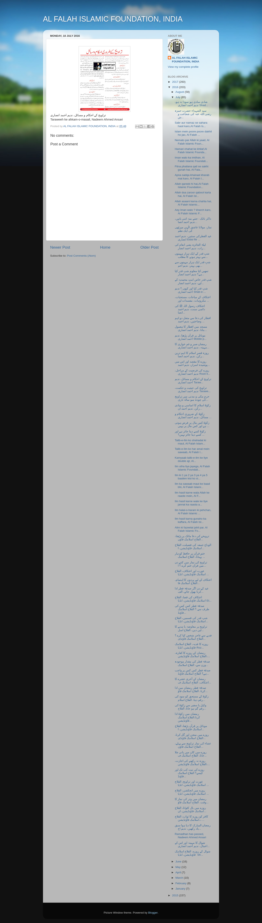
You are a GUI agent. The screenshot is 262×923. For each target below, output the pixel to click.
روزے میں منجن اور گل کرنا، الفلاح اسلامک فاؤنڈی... (192, 736)
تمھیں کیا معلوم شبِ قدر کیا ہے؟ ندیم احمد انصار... (192, 273)
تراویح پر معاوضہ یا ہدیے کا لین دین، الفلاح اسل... (191, 628)
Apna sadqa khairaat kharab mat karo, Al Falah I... (192, 176)
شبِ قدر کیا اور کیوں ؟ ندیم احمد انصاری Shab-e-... (191, 290)
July (178, 97)
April (178, 872)
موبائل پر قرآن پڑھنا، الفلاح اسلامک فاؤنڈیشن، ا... (191, 727)
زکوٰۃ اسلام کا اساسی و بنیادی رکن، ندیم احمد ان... (193, 407)
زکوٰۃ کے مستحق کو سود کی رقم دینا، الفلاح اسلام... (192, 698)
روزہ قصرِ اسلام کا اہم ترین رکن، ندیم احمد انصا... (192, 354)
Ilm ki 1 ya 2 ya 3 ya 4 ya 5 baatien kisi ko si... (191, 477)
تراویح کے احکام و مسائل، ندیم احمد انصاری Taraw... (193, 381)
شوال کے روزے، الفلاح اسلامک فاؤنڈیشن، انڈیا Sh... (192, 853)
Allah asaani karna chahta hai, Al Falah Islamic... (193, 203)
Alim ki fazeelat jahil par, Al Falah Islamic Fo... (191, 529)
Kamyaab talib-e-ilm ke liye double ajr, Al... (191, 459)
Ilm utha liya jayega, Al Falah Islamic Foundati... (192, 468)
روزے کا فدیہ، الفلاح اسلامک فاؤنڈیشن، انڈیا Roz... (191, 646)
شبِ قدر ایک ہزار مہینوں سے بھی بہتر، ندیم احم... (193, 264)
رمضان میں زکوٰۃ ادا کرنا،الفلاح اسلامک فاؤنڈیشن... (187, 717)
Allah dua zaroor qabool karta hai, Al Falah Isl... (193, 194)
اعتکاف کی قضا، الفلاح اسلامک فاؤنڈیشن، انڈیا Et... (193, 599)
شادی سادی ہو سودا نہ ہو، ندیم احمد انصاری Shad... (191, 103)
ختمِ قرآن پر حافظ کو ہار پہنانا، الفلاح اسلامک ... (190, 555)
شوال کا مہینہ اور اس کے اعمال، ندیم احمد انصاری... (192, 844)
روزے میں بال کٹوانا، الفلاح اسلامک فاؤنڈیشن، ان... (190, 809)
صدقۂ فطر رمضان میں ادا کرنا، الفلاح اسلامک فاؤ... (191, 689)
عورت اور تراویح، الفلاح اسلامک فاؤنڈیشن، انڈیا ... (192, 783)
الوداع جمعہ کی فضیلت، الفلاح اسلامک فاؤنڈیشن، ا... (193, 546)
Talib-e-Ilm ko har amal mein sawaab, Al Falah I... (192, 450)
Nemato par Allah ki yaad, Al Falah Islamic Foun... (192, 142)
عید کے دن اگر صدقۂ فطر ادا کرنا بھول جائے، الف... (192, 590)
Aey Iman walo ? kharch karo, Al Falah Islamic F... (193, 211)
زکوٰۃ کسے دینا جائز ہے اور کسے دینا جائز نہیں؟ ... (190, 433)
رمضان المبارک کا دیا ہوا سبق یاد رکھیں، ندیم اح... (193, 827)
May (178, 867)
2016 (175, 87)
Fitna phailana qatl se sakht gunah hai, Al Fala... (191, 168)
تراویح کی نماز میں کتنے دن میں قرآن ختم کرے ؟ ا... (191, 564)
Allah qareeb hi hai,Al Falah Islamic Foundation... (192, 185)
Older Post (149, 247)
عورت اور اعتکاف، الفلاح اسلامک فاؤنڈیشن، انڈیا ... (192, 572)
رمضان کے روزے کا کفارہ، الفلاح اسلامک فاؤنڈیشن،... (192, 654)
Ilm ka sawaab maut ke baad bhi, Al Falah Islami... (192, 485)
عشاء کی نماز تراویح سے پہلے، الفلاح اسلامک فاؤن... (193, 745)
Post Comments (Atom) (81, 255)
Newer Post (60, 247)
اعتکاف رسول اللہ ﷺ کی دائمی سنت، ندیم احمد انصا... (190, 309)
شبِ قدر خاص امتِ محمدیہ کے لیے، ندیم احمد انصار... (193, 281)
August (180, 91)
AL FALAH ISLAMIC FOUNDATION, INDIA (113, 19)
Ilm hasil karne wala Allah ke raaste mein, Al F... (192, 494)
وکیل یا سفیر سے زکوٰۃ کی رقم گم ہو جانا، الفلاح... (191, 707)
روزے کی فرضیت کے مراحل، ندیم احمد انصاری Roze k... (192, 372)
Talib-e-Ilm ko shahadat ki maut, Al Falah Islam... (190, 442)
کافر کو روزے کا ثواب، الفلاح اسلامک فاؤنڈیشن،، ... (191, 818)
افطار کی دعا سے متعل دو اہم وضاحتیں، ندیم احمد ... (193, 320)
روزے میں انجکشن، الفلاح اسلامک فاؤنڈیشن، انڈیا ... (192, 792)
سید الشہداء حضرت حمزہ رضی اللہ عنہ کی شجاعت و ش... (193, 114)
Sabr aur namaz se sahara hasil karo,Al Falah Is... (191, 124)
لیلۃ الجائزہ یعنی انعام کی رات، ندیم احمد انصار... (190, 246)
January (180, 888)
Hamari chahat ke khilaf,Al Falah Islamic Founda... (191, 150)
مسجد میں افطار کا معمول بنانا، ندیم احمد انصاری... (191, 328)
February (181, 883)
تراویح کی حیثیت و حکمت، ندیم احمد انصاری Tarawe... (193, 389)
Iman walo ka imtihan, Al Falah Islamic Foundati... (191, 159)
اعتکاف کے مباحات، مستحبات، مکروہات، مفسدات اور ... (193, 299)
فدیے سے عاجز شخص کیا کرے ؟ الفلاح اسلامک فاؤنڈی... (193, 637)
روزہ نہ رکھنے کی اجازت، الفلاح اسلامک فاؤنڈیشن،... (192, 762)
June (178, 861)
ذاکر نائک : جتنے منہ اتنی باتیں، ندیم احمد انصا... (193, 220)
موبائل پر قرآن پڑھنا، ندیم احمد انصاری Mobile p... (191, 337)
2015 (175, 895)
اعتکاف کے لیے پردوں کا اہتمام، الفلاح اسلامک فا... (193, 581)
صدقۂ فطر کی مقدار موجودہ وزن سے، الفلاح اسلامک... (192, 663)
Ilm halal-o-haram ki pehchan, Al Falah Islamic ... (193, 512)
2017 (175, 81)
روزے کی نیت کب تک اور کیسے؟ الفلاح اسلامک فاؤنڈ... (189, 773)
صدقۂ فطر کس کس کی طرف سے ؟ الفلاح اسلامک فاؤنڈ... (192, 609)
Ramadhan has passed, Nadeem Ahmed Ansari (190, 835)
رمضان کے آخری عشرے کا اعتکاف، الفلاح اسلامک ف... (193, 680)
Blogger (153, 912)
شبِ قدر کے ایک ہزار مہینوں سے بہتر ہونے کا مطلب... (192, 255)
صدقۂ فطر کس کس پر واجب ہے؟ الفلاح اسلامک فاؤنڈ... (193, 672)
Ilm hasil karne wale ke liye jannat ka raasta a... (191, 503)
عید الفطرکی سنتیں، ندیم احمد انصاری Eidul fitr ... (193, 238)
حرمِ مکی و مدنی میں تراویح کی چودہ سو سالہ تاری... (192, 398)
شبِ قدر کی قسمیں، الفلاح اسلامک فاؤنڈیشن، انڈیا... (191, 619)
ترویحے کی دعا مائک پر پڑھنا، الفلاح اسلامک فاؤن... (192, 538)
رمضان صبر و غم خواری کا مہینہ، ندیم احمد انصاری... (192, 346)
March (179, 877)
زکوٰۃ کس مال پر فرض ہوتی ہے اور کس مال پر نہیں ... (192, 424)
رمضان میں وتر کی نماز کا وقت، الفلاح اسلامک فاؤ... (192, 801)
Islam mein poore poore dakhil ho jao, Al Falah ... (193, 133)
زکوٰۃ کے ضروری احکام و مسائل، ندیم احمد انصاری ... (193, 415)
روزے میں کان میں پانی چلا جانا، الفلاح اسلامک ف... (191, 754)
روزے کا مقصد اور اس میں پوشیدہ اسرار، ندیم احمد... (192, 363)
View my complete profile (183, 66)
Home (105, 247)
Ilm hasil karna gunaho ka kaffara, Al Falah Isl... (190, 520)
